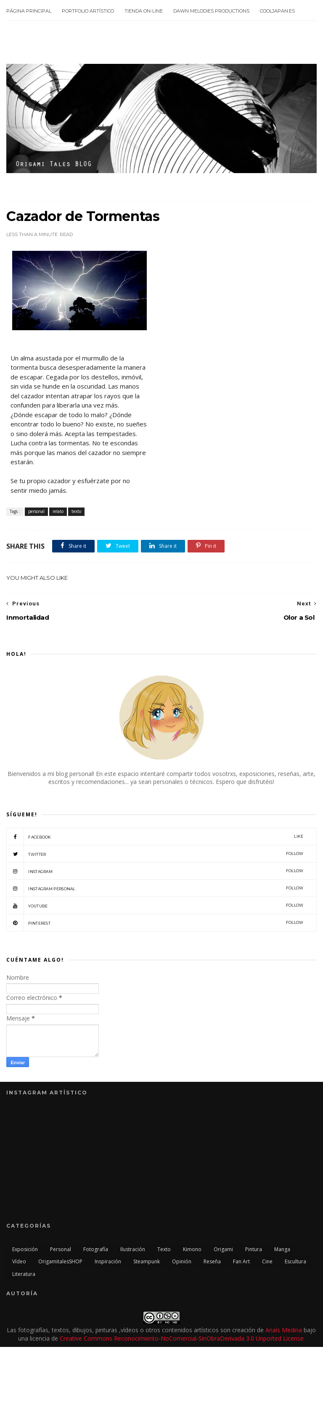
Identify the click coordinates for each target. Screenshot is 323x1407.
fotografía (95, 1249)
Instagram (154, 871)
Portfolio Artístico (88, 11)
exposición (25, 1249)
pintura (253, 1249)
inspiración (108, 1261)
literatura (23, 1274)
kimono (192, 1249)
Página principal (28, 11)
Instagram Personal (154, 888)
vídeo (19, 1261)
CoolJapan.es (277, 11)
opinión (181, 1261)
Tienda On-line (143, 11)
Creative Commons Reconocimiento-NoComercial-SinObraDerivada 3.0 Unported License (182, 1338)
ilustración (132, 1249)
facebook (154, 836)
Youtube (154, 905)
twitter (154, 853)
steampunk (146, 1261)
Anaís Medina (283, 1330)
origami (223, 1249)
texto (76, 511)
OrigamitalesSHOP (60, 1261)
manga (282, 1249)
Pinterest (154, 922)
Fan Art (241, 1261)
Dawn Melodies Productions (211, 11)
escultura (295, 1261)
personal (36, 511)
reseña (212, 1261)
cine (267, 1261)
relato (58, 511)
